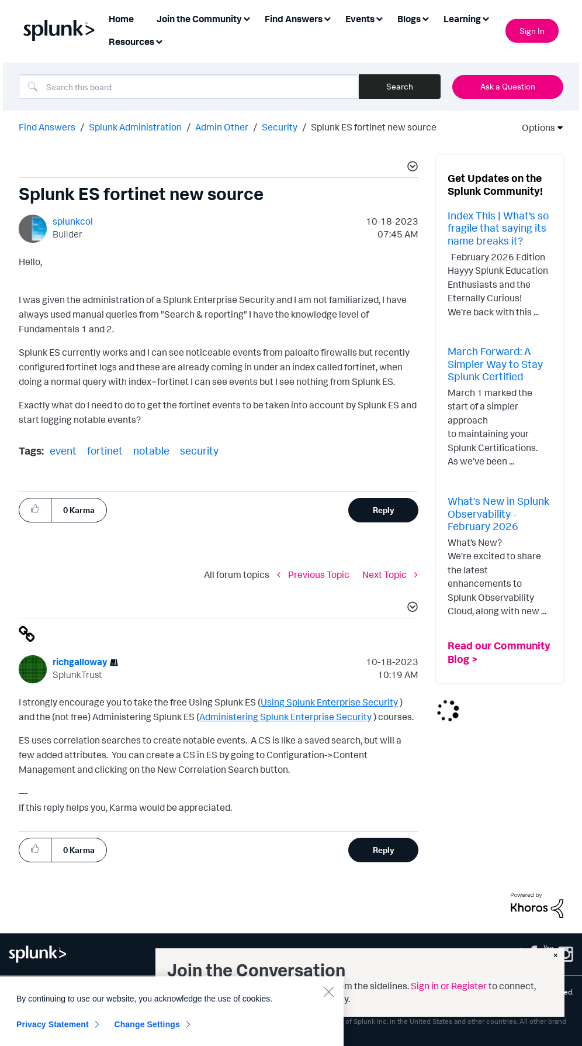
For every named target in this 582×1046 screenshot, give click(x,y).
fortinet (105, 450)
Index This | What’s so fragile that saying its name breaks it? (498, 228)
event (63, 450)
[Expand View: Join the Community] (246, 18)
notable (151, 450)
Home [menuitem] (121, 19)
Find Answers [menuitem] (294, 19)
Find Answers (47, 127)
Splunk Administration (135, 127)
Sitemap (21, 991)
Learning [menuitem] (462, 19)
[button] (410, 168)
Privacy (51, 991)
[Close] (328, 1035)
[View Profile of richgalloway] (80, 661)
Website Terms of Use (102, 991)
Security (279, 127)
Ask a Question (507, 86)
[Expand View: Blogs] (425, 18)
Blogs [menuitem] (409, 19)
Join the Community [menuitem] (199, 19)
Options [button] (535, 127)
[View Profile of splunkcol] (73, 221)
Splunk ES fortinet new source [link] (374, 127)
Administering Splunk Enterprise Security (285, 716)
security (199, 450)
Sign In (532, 31)
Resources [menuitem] (131, 41)
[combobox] (189, 86)
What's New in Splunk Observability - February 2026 (498, 513)
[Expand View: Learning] (485, 18)
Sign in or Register (449, 986)
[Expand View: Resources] (159, 40)
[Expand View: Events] (379, 18)
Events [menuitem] (360, 19)
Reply (383, 510)
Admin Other (221, 127)
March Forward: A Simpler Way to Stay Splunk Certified (495, 364)
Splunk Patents (32, 1000)
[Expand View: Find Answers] (327, 18)
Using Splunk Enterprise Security (329, 702)
